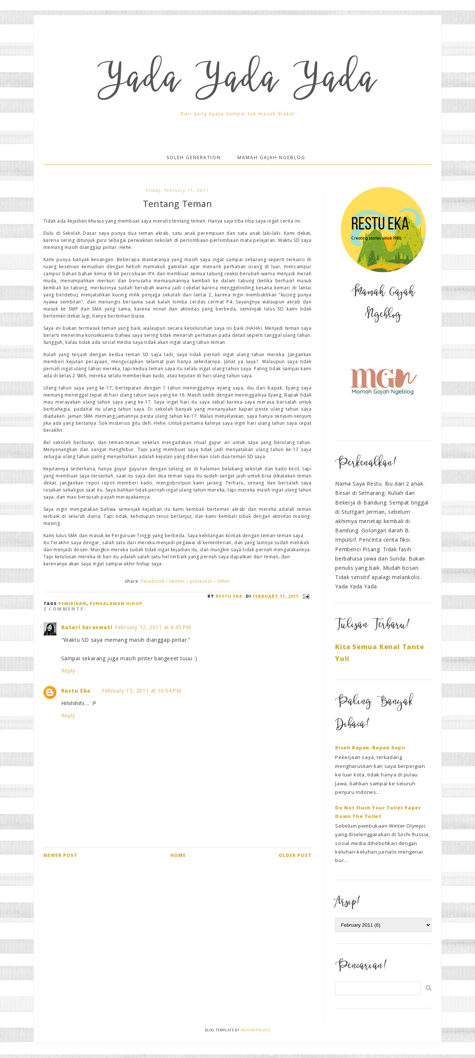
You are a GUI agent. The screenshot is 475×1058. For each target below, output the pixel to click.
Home (178, 855)
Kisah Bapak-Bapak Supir (370, 747)
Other (223, 581)
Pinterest (201, 581)
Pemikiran (72, 603)
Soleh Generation (194, 157)
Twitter (177, 581)
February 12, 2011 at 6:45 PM (153, 627)
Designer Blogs (255, 1030)
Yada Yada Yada (237, 82)
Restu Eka (76, 690)
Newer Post (60, 855)
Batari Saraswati (87, 627)
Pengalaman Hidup (115, 603)
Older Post (295, 855)
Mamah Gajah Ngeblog (271, 157)
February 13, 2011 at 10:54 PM (141, 690)
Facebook (152, 581)
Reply (68, 670)
